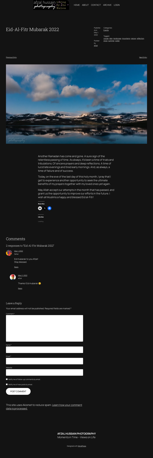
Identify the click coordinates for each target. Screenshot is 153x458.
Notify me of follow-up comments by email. (24, 379)
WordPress (82, 446)
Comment (10, 314)
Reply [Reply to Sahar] (16, 267)
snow (105, 41)
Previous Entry (11, 57)
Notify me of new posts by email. (20, 384)
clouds (106, 38)
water (117, 41)
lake (110, 38)
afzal (96, 45)
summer (111, 41)
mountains (126, 38)
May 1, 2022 (18, 251)
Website (9, 367)
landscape (117, 38)
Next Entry (143, 57)
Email (8, 356)
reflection (140, 38)
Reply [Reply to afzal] (20, 288)
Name (8, 345)
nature (133, 38)
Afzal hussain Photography (76, 433)
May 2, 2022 (22, 275)
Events (106, 30)
